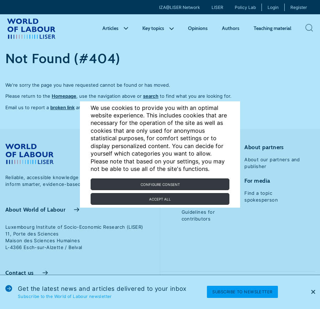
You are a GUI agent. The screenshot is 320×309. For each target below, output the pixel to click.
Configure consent (160, 184)
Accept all (160, 199)
